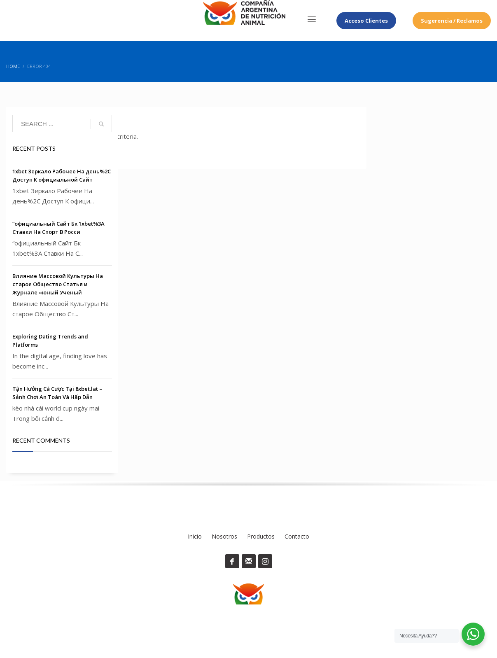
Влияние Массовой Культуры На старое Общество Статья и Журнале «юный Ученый (57, 284)
